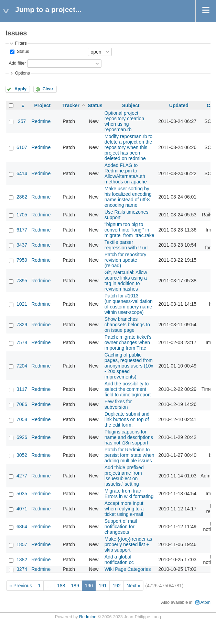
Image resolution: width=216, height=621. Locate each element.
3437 (22, 245)
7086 (22, 404)
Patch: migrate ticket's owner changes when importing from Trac (128, 342)
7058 (22, 419)
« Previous (20, 585)
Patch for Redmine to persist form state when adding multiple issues (129, 455)
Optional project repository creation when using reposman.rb (124, 121)
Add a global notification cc (119, 559)
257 (22, 121)
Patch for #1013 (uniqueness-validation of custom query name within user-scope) (129, 304)
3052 (22, 455)
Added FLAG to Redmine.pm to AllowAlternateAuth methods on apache (126, 173)
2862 (22, 197)
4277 (22, 475)
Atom (205, 602)
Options (22, 73)
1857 (22, 544)
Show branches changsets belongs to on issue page (127, 324)
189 (75, 585)
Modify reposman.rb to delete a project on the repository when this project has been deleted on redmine (128, 147)
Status (22, 51)
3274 (22, 569)
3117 (22, 389)
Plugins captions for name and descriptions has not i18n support (129, 437)
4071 (22, 508)
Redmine (41, 121)
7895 (22, 280)
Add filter (17, 63)
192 (116, 585)
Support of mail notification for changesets (121, 526)
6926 (22, 437)
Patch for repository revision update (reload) (125, 260)
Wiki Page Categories (128, 569)
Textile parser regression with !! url (126, 244)
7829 (22, 324)
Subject (131, 105)
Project (42, 105)
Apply (20, 89)
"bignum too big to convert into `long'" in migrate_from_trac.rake (129, 230)
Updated (178, 105)
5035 (22, 493)
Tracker (70, 105)
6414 (22, 173)
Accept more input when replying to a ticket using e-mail (124, 508)
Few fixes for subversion (118, 404)
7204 (22, 366)
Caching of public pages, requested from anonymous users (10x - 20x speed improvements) (129, 366)
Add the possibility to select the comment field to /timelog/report (128, 389)
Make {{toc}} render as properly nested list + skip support (128, 544)
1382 (22, 559)
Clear (47, 89)
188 (61, 585)
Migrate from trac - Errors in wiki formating (129, 493)
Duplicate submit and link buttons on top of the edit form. (127, 419)
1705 (22, 214)
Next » (133, 585)
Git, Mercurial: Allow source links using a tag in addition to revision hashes (126, 281)
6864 (22, 526)
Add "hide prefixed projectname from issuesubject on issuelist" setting (124, 476)
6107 (22, 147)
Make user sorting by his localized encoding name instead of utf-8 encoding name (128, 197)
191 (103, 585)
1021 (22, 304)
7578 (22, 342)
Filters (20, 43)
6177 (22, 230)
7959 (22, 260)
